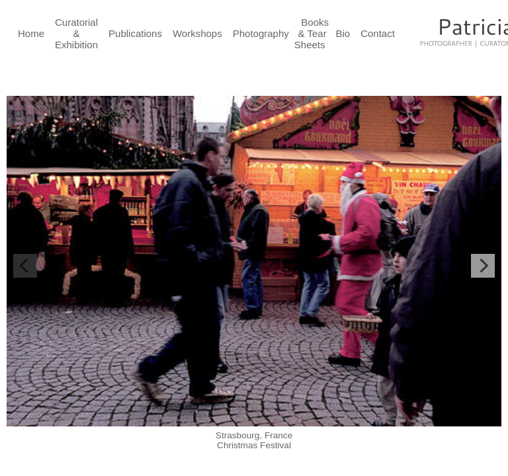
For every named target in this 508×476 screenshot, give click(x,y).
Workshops (197, 33)
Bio (343, 33)
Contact (377, 33)
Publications (135, 33)
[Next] (483, 266)
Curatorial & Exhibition (76, 33)
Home (31, 33)
